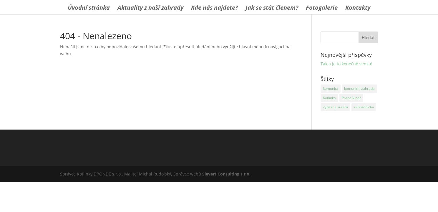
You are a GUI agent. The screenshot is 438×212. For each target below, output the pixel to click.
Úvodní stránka (89, 8)
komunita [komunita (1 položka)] (330, 88)
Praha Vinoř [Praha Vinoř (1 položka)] (351, 97)
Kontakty (357, 8)
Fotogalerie (322, 8)
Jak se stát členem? (271, 8)
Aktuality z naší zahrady (150, 8)
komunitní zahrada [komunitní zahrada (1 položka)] (359, 88)
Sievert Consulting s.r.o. (226, 174)
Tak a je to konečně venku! (346, 64)
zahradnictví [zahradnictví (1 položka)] (364, 107)
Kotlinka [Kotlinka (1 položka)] (329, 97)
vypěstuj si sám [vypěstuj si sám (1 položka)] (335, 107)
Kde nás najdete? (214, 8)
